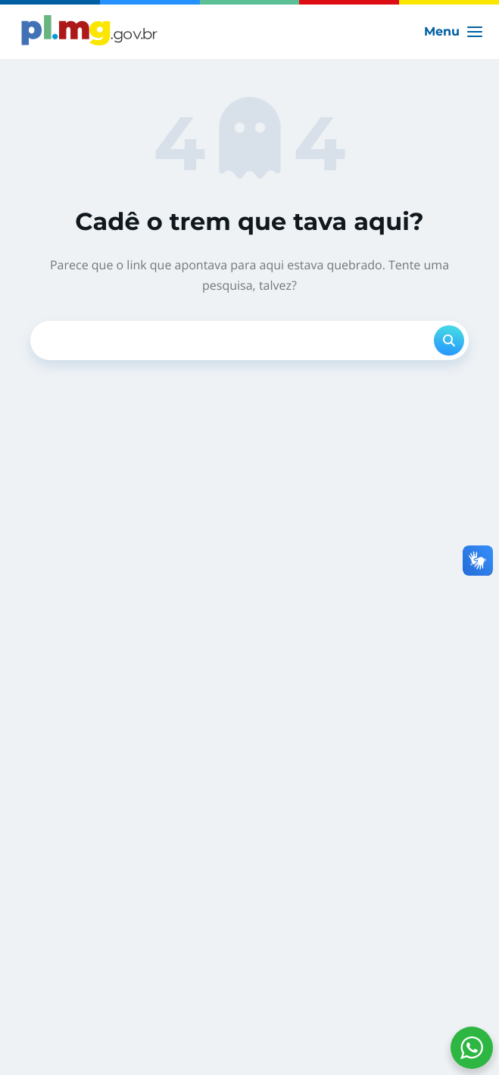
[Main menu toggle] (454, 32)
